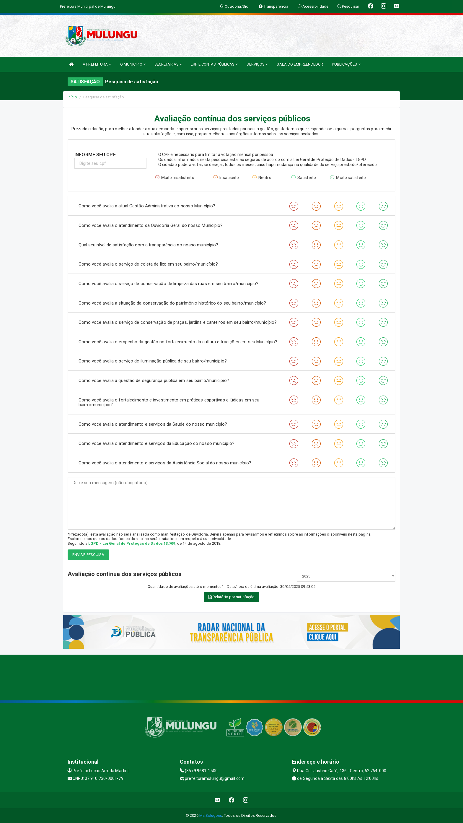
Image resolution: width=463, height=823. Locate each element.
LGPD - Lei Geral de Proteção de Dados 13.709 (131, 543)
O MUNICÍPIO (133, 64)
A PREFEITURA (97, 64)
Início (72, 97)
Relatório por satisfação (231, 597)
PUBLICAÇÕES (346, 64)
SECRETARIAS (168, 64)
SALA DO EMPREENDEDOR (300, 64)
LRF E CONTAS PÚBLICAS (214, 64)
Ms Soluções (210, 815)
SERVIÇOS (257, 64)
